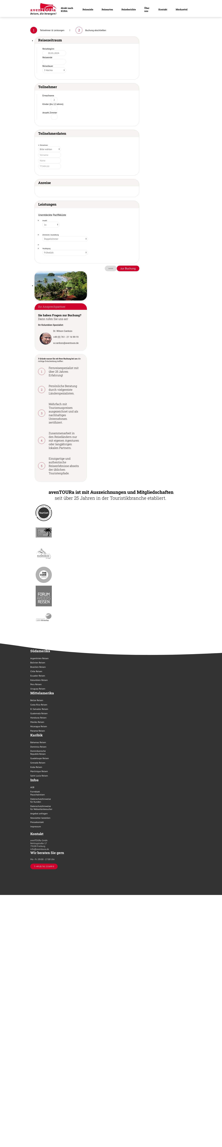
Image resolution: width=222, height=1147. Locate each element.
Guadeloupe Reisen (39, 758)
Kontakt (162, 9)
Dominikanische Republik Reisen (38, 752)
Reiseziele (88, 9)
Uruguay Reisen (37, 688)
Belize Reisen (36, 700)
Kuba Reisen (36, 767)
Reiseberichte (128, 9)
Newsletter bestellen (40, 817)
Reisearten (107, 9)
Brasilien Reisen (38, 666)
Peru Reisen (36, 684)
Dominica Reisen (38, 746)
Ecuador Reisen (37, 675)
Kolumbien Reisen (39, 680)
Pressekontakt (37, 822)
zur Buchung (128, 268)
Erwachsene (48, 95)
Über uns (146, 9)
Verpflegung (46, 249)
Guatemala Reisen (39, 713)
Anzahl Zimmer (49, 112)
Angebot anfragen (39, 813)
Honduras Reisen (38, 717)
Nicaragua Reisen (38, 726)
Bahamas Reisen (38, 742)
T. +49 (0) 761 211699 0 (44, 866)
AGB (32, 787)
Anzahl (44, 221)
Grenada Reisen (37, 762)
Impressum (35, 826)
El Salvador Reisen (39, 709)
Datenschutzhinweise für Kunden (40, 800)
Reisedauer (47, 66)
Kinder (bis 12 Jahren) (52, 104)
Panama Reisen (37, 730)
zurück (110, 268)
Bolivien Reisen (37, 662)
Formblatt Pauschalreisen (37, 793)
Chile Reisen (36, 671)
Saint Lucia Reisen (39, 775)
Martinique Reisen (39, 771)
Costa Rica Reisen (38, 704)
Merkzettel (181, 9)
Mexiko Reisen (37, 722)
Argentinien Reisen (39, 658)
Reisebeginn (48, 48)
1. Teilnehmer (43, 145)
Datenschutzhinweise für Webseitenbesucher (41, 808)
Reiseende (47, 57)
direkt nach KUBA (67, 9)
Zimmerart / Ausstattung (50, 235)
